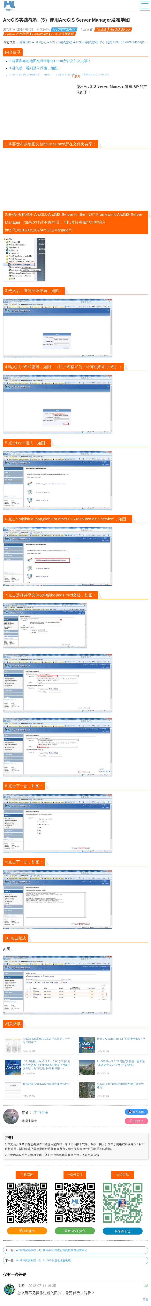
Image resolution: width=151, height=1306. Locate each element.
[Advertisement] (39, 111)
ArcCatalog (40, 33)
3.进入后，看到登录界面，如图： (35, 68)
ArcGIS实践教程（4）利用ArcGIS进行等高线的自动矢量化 (51, 1250)
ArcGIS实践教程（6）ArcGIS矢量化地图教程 (43, 1260)
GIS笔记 (40, 42)
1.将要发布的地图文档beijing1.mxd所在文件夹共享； (50, 61)
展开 (77, 76)
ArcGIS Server (120, 29)
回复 (145, 1299)
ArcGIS (101, 29)
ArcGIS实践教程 (64, 29)
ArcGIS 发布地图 (17, 33)
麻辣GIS (25, 42)
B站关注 (136, 1121)
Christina (40, 1112)
